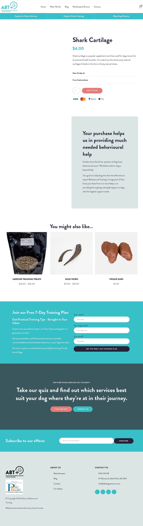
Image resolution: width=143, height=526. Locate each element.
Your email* (78, 336)
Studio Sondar (37, 507)
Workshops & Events (81, 6)
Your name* (79, 314)
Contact (97, 6)
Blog (67, 6)
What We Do (55, 6)
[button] (105, 73)
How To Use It (79, 73)
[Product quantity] (76, 90)
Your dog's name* (81, 325)
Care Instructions (80, 79)
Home (43, 6)
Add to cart (92, 90)
